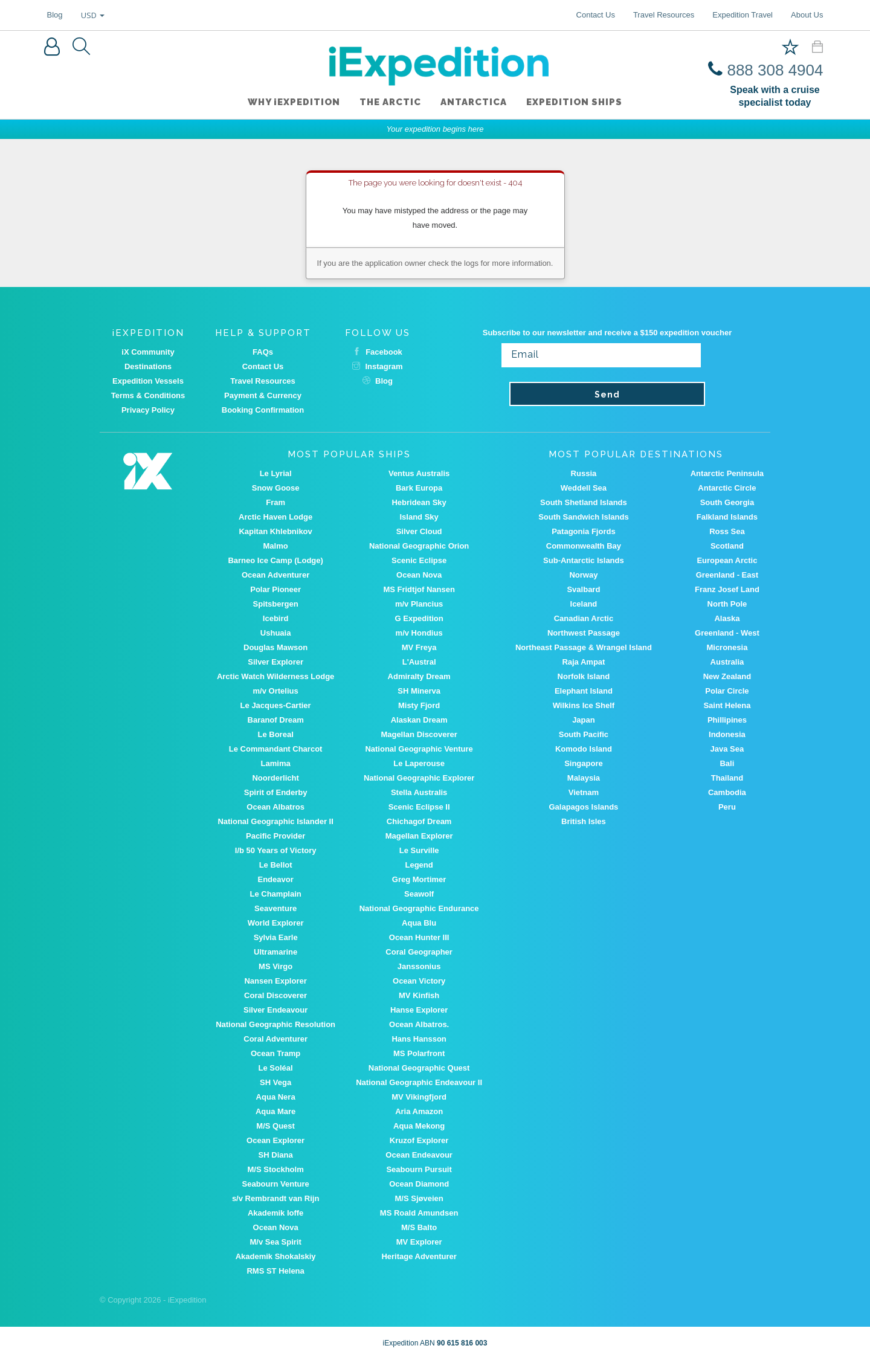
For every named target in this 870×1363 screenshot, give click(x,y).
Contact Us (595, 14)
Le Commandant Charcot (276, 748)
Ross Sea (727, 531)
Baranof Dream (276, 719)
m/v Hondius (419, 632)
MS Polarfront (419, 1053)
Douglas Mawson (275, 647)
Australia (727, 661)
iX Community (147, 351)
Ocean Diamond (419, 1183)
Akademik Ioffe (275, 1212)
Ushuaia (275, 632)
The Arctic (390, 102)
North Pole (727, 603)
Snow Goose (276, 487)
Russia (584, 473)
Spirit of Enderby (276, 792)
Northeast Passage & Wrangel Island (583, 647)
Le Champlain (275, 893)
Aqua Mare (275, 1111)
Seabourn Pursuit (418, 1169)
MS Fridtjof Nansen (418, 589)
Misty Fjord (419, 705)
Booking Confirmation (263, 409)
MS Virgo (275, 966)
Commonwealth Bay (583, 545)
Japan (583, 719)
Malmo (275, 545)
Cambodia (727, 792)
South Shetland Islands (583, 502)
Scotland (727, 545)
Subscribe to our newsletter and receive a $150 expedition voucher (607, 332)
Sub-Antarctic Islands (583, 560)
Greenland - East (727, 574)
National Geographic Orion (419, 545)
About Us (807, 14)
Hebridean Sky (419, 502)
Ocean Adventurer (275, 574)
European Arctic (727, 560)
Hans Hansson (419, 1038)
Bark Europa (419, 487)
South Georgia (727, 502)
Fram (275, 502)
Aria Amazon (419, 1111)
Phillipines (727, 719)
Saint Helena (726, 705)
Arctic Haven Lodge (275, 516)
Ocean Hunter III (419, 937)
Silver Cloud (419, 531)
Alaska (727, 618)
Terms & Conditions (148, 395)
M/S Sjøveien (419, 1198)
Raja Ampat (583, 661)
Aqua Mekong (419, 1125)
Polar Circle (727, 690)
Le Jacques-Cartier (275, 705)
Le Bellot (275, 864)
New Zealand (727, 676)
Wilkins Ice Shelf (583, 705)
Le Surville (419, 850)
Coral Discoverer (275, 995)
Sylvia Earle (276, 937)
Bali (727, 763)
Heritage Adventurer (419, 1256)
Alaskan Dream (419, 719)
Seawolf (419, 893)
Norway (583, 574)
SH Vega (275, 1082)
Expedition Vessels (148, 380)
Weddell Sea (584, 487)
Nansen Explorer (275, 980)
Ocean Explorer (275, 1140)
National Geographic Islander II (275, 821)
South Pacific (583, 734)
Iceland (584, 603)
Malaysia (583, 777)
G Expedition (419, 618)
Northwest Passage (583, 632)
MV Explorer (419, 1241)
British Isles (583, 821)
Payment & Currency (262, 395)
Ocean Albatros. (419, 1024)
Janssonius (419, 966)
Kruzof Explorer (419, 1140)
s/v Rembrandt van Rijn (275, 1198)
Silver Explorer (275, 661)
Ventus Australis (419, 473)
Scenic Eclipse (419, 560)
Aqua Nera (275, 1096)
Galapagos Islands (583, 806)
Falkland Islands (727, 516)
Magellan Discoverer (419, 734)
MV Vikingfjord (419, 1096)
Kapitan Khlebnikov (275, 531)
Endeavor (276, 879)
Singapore (583, 763)
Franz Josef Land (727, 589)
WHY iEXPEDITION (294, 102)
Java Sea (727, 748)
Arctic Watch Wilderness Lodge (275, 676)
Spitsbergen (275, 603)
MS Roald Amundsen (419, 1212)
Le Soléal (276, 1067)
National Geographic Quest (419, 1067)
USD (93, 15)
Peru (727, 806)
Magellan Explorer (419, 835)
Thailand (727, 777)
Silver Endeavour (275, 1009)
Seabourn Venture (275, 1183)
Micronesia (726, 647)
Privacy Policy (148, 409)
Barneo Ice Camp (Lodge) (275, 560)
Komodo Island (583, 748)
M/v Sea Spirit (275, 1241)
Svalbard (583, 589)
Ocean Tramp (275, 1053)
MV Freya (419, 647)
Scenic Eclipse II (419, 806)
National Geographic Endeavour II (419, 1082)
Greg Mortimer (419, 879)
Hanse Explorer (419, 1009)
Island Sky (418, 516)
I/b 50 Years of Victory (276, 850)
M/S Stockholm (276, 1169)
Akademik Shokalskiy (276, 1256)
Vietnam (584, 792)
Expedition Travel (742, 14)
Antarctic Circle (727, 487)
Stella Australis (419, 792)
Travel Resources (663, 14)
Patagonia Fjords (583, 531)
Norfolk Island (584, 676)
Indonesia (727, 734)
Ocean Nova (419, 574)
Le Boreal (276, 734)
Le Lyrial (276, 473)
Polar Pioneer (275, 589)
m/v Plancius (419, 603)
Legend (419, 864)
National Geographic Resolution (275, 1024)
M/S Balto (419, 1227)
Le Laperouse (419, 763)
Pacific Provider (275, 835)
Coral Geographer (419, 951)
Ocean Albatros (275, 806)
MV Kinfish (419, 995)
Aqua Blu (419, 922)
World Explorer (276, 922)
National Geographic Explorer (419, 777)
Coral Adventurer (275, 1038)
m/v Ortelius (275, 690)
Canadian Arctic (584, 618)
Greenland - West (727, 632)
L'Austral (419, 661)
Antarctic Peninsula (727, 473)
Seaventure (275, 908)
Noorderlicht (275, 777)
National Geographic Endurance (419, 908)
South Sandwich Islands (583, 516)
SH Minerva (419, 690)
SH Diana (276, 1154)
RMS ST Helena (275, 1270)
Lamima (276, 763)
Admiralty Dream (419, 676)
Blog (55, 14)
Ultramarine (275, 951)
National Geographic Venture (418, 748)
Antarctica (473, 102)
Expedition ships (574, 102)
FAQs (263, 351)
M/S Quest (275, 1125)
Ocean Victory (419, 980)
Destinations (148, 366)
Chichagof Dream (419, 821)
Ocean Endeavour (419, 1154)
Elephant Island (584, 690)
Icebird (276, 618)
